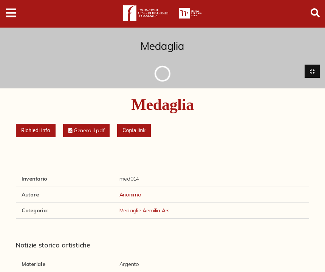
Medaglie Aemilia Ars (144, 210)
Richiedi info (35, 130)
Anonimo (130, 194)
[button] (86, 130)
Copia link (133, 130)
